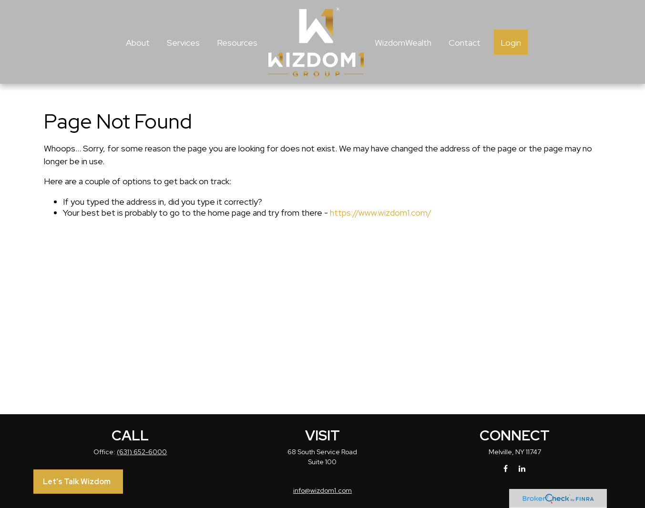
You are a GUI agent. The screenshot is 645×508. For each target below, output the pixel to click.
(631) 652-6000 (142, 452)
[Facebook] (505, 468)
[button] (138, 42)
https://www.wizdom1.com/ (380, 212)
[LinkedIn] (521, 468)
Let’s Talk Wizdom (77, 482)
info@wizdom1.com (322, 490)
